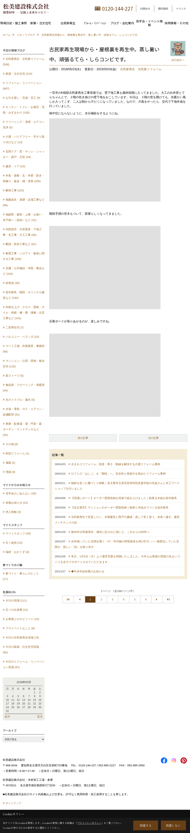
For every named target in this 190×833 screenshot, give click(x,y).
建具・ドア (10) (15, 166)
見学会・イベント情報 (149, 23)
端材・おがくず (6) (17, 551)
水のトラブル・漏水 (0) (20, 399)
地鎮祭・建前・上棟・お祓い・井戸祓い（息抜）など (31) (24, 217)
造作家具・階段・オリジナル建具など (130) (24, 295)
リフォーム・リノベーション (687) (22, 85)
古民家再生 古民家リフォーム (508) (24, 61)
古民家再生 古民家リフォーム (141, 69)
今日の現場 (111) (16, 600)
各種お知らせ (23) (17, 502)
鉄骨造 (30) (13, 283)
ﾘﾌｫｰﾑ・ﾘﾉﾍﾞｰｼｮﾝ (95, 23)
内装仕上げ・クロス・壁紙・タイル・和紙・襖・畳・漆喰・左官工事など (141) (24, 312)
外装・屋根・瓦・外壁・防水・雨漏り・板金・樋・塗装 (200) (24, 178)
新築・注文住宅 (40, 23)
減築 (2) (10, 462)
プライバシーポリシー (89, 823)
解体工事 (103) (15, 190)
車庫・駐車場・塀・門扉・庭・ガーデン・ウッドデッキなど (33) (24, 429)
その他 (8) (12, 444)
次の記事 (153, 437)
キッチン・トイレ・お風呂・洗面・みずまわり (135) (24, 109)
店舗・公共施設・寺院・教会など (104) (24, 271)
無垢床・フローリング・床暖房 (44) (24, 387)
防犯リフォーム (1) (17, 453)
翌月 (40, 716)
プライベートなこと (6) (20, 628)
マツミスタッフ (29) (18, 533)
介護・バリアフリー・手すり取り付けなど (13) (24, 139)
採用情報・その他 (176, 23)
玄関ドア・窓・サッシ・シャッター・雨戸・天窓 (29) (24, 154)
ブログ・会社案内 (122, 23)
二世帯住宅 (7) (15, 327)
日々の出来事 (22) (17, 609)
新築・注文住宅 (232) (19, 73)
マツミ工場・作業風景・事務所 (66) (24, 348)
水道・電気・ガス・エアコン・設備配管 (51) (24, 411)
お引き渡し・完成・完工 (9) (23, 97)
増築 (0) (10, 471)
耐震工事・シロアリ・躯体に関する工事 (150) (24, 256)
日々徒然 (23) (14, 542)
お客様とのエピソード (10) (22, 619)
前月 (7, 716)
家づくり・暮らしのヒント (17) (21, 576)
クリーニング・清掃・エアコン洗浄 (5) (24, 124)
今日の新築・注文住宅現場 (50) (21, 649)
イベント (181, 8)
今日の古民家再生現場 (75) (22, 637)
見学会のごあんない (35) (21, 493)
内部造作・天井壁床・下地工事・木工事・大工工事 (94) (22, 232)
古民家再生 (67, 23)
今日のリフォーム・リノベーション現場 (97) (24, 664)
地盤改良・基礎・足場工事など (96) (24, 202)
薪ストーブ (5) (15, 375)
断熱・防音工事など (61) (21, 244)
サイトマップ (13, 803)
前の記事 (83, 437)
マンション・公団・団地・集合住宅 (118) (24, 363)
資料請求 (163, 8)
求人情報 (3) (13, 511)
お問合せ (145, 8)
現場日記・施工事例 (13, 23)
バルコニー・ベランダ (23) (22, 336)
